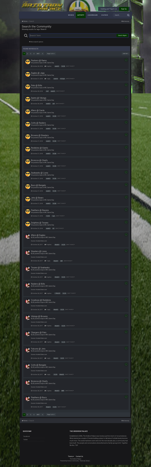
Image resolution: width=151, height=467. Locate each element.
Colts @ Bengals (38, 365)
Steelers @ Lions (39, 251)
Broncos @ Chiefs (39, 160)
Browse (71, 15)
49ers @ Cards (37, 110)
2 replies (48, 293)
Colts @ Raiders (38, 123)
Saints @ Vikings (38, 98)
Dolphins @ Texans (39, 222)
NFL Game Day (49, 63)
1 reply (47, 78)
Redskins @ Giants (39, 148)
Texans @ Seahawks (40, 267)
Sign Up (124, 9)
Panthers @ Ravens (40, 210)
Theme (71, 456)
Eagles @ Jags (38, 73)
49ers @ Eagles (38, 235)
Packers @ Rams (39, 60)
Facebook (26, 436)
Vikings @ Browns (39, 316)
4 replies (48, 277)
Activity (80, 15)
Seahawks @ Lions (39, 173)
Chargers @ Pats (38, 332)
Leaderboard (93, 15)
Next (38, 53)
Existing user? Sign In (109, 9)
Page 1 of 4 (51, 53)
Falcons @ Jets (38, 348)
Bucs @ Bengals (38, 185)
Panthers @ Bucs (39, 397)
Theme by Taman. (85, 461)
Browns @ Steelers (40, 135)
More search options (36, 42)
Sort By (125, 53)
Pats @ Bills (36, 85)
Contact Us (79, 456)
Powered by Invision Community (69, 461)
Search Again (122, 35)
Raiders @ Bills (38, 284)
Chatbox (104, 15)
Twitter (25, 439)
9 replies (48, 66)
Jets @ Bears (37, 197)
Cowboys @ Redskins (41, 300)
